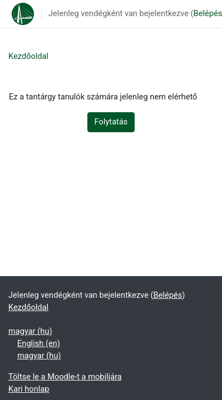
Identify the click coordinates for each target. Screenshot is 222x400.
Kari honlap (28, 389)
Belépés (168, 295)
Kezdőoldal (28, 56)
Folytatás (111, 122)
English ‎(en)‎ (38, 343)
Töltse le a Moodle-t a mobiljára (65, 377)
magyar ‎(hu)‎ (30, 331)
